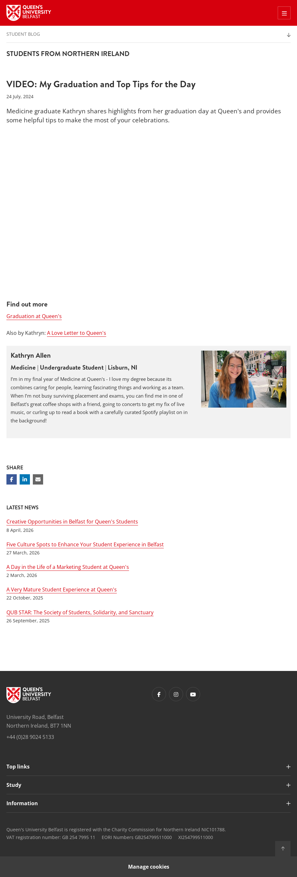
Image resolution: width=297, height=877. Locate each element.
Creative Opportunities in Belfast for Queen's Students (72, 521)
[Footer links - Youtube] (193, 694)
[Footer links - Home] (28, 695)
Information (22, 803)
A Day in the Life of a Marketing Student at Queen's (67, 567)
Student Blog (23, 34)
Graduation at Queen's (34, 316)
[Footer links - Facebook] (159, 694)
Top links (18, 766)
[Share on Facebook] (11, 479)
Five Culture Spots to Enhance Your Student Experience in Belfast (85, 544)
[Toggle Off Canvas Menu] (284, 12)
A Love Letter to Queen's (76, 332)
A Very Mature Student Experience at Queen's (61, 589)
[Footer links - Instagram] (176, 694)
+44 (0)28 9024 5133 (30, 736)
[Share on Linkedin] (25, 479)
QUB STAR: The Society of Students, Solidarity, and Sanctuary (79, 612)
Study (13, 784)
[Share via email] (38, 479)
